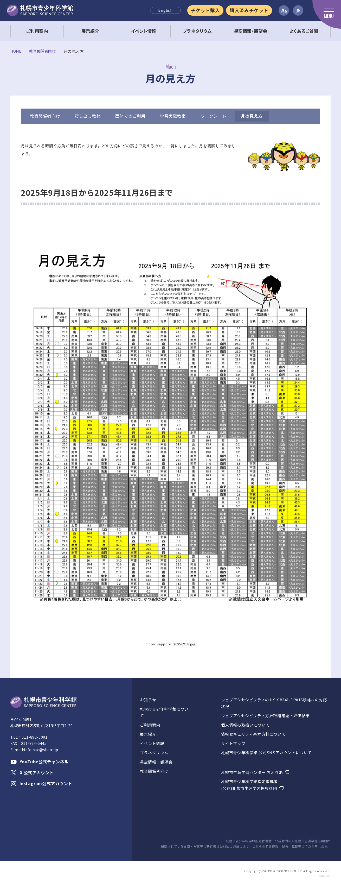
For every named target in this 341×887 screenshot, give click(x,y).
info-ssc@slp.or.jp (41, 749)
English (165, 10)
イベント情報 (152, 743)
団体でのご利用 (130, 116)
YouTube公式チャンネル (39, 761)
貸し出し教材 (88, 116)
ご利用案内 (150, 725)
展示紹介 (148, 734)
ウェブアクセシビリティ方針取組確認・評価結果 (265, 715)
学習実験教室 (173, 116)
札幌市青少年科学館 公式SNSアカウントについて (266, 752)
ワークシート (214, 116)
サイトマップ (233, 743)
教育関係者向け (42, 51)
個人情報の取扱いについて (245, 725)
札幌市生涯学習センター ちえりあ (252, 772)
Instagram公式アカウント (41, 783)
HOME (15, 51)
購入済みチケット (249, 10)
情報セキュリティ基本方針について (253, 734)
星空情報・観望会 (156, 762)
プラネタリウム (154, 752)
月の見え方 (251, 116)
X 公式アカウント (32, 772)
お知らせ (148, 699)
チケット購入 (205, 10)
